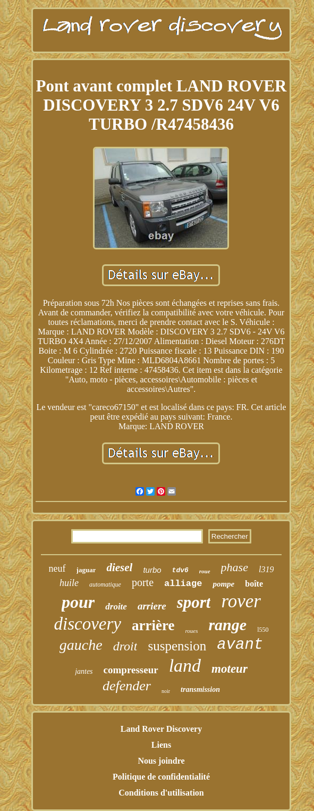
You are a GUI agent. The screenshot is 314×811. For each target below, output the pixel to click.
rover (241, 601)
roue (204, 571)
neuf (57, 568)
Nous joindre (161, 760)
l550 (262, 629)
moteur (229, 668)
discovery (87, 623)
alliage (183, 584)
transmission (200, 689)
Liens (161, 744)
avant (240, 645)
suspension (177, 646)
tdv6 (180, 570)
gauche (81, 645)
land (185, 665)
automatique (105, 584)
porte (143, 582)
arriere (152, 606)
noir (166, 691)
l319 (266, 569)
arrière (153, 625)
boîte (254, 583)
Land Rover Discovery (161, 728)
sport (194, 602)
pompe (223, 584)
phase (234, 567)
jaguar (86, 570)
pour (78, 602)
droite (116, 606)
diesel (119, 567)
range (227, 624)
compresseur (131, 669)
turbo (152, 569)
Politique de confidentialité (161, 776)
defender (127, 685)
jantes (83, 671)
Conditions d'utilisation (161, 792)
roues (191, 631)
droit (125, 646)
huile (69, 583)
